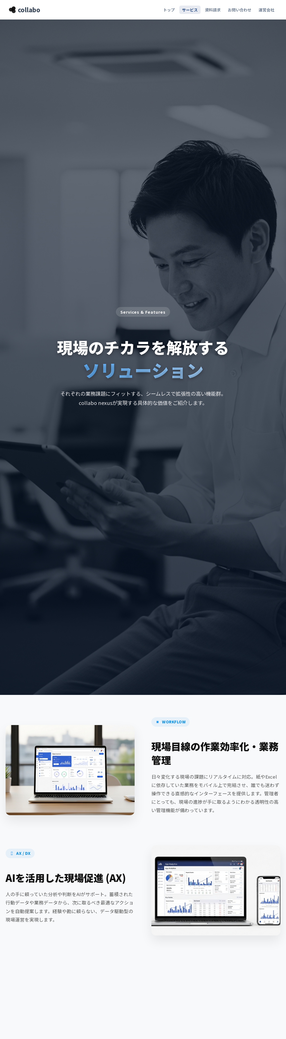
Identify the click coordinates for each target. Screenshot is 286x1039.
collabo (24, 9)
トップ (169, 10)
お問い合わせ (239, 10)
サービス (190, 10)
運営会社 (266, 10)
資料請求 (213, 10)
